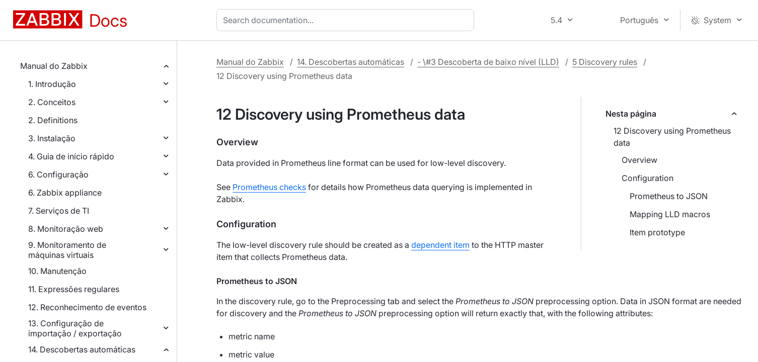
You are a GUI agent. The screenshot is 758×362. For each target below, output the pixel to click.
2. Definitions (53, 120)
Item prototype (657, 232)
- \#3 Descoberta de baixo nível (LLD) (488, 62)
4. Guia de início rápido (71, 156)
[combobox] (347, 20)
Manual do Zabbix (54, 66)
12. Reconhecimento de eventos (87, 307)
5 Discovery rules (604, 62)
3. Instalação (51, 138)
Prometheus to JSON (669, 196)
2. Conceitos (51, 102)
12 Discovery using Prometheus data (672, 137)
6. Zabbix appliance (65, 193)
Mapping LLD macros (670, 214)
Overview (639, 160)
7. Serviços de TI (58, 211)
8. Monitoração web (65, 229)
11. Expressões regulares (73, 289)
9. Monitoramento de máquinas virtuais (67, 250)
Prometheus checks (269, 187)
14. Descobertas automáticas (81, 349)
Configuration (647, 178)
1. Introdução (52, 84)
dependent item (440, 245)
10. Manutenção (57, 271)
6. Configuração (58, 174)
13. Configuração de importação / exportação (75, 328)
